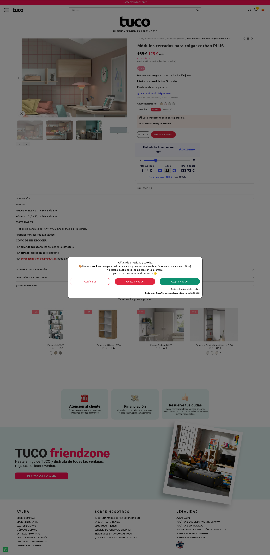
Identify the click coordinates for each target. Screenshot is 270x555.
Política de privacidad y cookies (185, 289)
